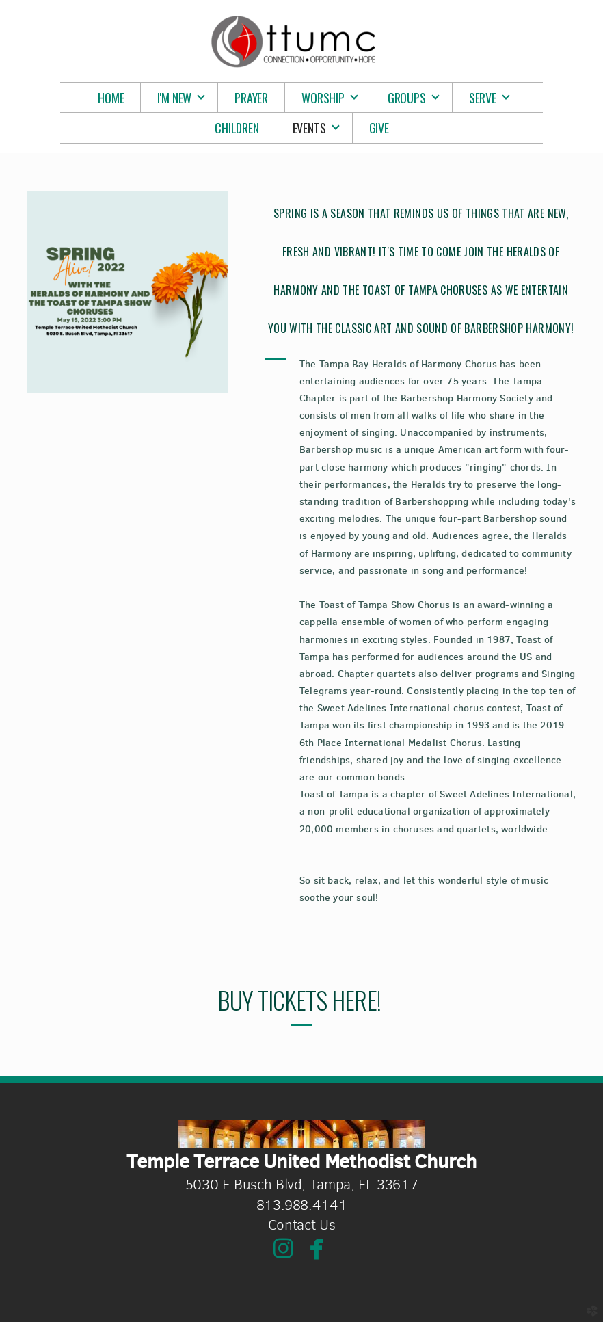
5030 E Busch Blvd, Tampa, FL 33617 (301, 1184)
